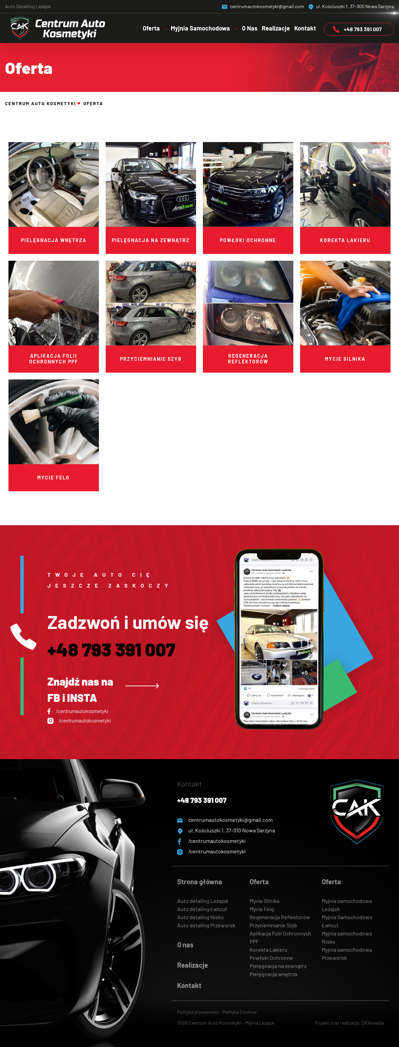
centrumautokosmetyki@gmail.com (263, 6)
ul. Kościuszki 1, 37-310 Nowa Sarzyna (226, 830)
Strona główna (199, 881)
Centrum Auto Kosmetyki (40, 103)
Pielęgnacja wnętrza (273, 974)
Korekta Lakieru (269, 949)
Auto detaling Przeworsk (206, 925)
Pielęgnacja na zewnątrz (278, 966)
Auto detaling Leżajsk (202, 900)
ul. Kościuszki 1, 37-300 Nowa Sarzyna (351, 6)
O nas (185, 945)
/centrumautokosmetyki (77, 711)
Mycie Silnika (264, 900)
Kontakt (305, 28)
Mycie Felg (262, 909)
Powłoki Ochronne (271, 957)
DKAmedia (373, 1023)
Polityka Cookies (240, 1012)
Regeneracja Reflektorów (280, 917)
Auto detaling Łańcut (202, 909)
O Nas (249, 28)
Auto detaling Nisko (200, 917)
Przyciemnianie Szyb (273, 925)
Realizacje (276, 28)
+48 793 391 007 (357, 29)
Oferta (259, 881)
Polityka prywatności (199, 1012)
